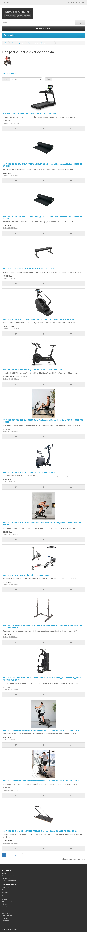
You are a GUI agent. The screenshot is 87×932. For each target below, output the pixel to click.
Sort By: (6, 79)
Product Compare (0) (10, 73)
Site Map (5, 892)
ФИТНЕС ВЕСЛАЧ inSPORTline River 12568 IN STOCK (27, 575)
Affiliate (4, 904)
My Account (6, 913)
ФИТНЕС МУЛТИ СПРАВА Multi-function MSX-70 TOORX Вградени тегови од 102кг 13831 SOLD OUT (42, 679)
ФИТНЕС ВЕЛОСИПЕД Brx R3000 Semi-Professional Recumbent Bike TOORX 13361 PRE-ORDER (43, 421)
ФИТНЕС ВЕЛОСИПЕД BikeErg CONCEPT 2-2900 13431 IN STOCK (33, 369)
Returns (4, 890)
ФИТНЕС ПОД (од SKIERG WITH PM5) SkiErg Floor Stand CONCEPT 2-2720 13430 (40, 831)
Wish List (5, 918)
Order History (7, 916)
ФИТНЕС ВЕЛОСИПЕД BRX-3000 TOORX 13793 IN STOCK (29, 472)
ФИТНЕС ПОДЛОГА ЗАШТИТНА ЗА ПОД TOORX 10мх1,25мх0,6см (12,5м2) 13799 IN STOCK (42, 217)
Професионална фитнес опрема (40, 43)
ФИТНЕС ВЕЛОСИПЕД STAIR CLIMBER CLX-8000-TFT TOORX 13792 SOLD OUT (38, 319)
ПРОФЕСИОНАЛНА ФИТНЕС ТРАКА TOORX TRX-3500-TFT (29, 113)
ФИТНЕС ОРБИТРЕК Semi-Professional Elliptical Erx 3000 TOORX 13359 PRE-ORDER (41, 730)
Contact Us (6, 887)
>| (20, 855)
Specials (5, 906)
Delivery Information (9, 876)
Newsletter (5, 921)
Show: (49, 79)
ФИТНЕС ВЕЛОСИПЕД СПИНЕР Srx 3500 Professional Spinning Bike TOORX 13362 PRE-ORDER (43, 523)
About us (5, 873)
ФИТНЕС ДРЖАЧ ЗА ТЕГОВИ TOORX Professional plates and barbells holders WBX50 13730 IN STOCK (42, 626)
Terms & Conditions (9, 881)
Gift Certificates (7, 901)
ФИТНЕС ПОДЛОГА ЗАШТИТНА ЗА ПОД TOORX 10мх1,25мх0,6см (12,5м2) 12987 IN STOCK (42, 165)
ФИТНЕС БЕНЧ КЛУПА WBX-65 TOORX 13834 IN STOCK (28, 268)
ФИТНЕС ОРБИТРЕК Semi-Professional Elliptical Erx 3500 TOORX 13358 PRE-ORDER (41, 780)
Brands (4, 899)
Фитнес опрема (17, 43)
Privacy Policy (6, 878)
